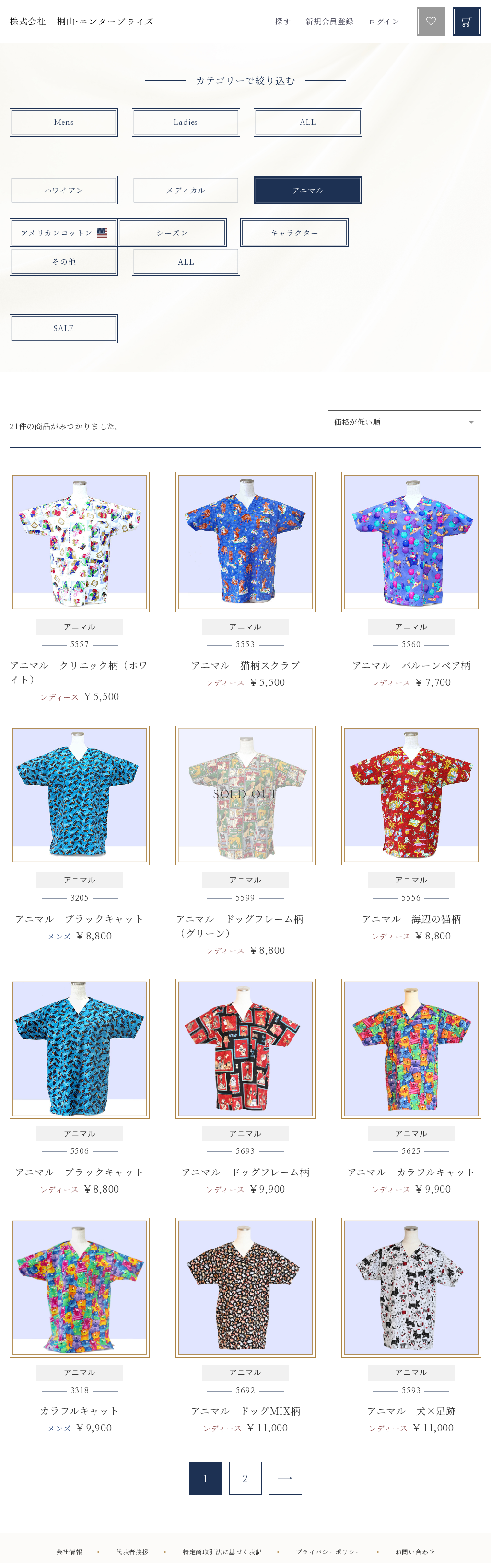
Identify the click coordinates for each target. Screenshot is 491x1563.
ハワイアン (62, 190)
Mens (61, 123)
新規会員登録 (329, 21)
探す (283, 21)
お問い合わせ (415, 1525)
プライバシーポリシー (329, 1525)
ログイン (384, 21)
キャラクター (179, 233)
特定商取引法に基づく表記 (222, 1525)
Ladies (179, 123)
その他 (297, 233)
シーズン (61, 233)
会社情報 (69, 1525)
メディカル (179, 190)
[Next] (286, 1451)
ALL (297, 123)
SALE (61, 301)
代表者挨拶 (132, 1525)
